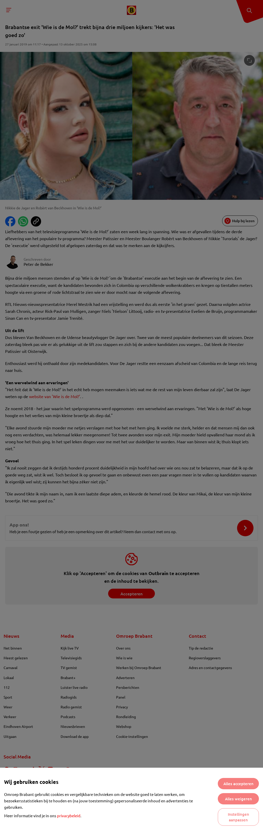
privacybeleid (68, 815)
